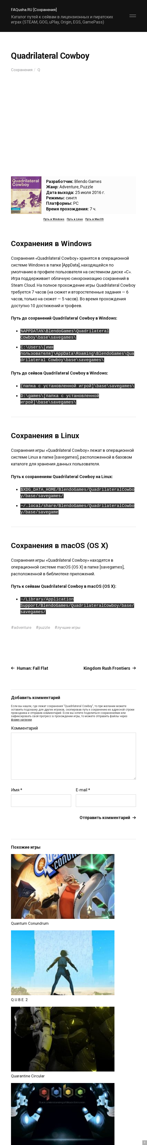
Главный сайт (124, 1114)
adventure (23, 627)
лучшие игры (72, 627)
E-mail (83, 790)
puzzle (46, 627)
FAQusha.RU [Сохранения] (35, 9)
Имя (16, 790)
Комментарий (24, 728)
